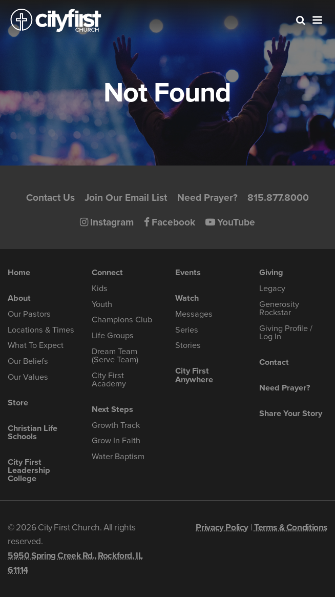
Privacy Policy (222, 527)
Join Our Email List (126, 197)
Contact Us (50, 197)
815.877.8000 (278, 197)
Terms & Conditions (290, 527)
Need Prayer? (207, 197)
